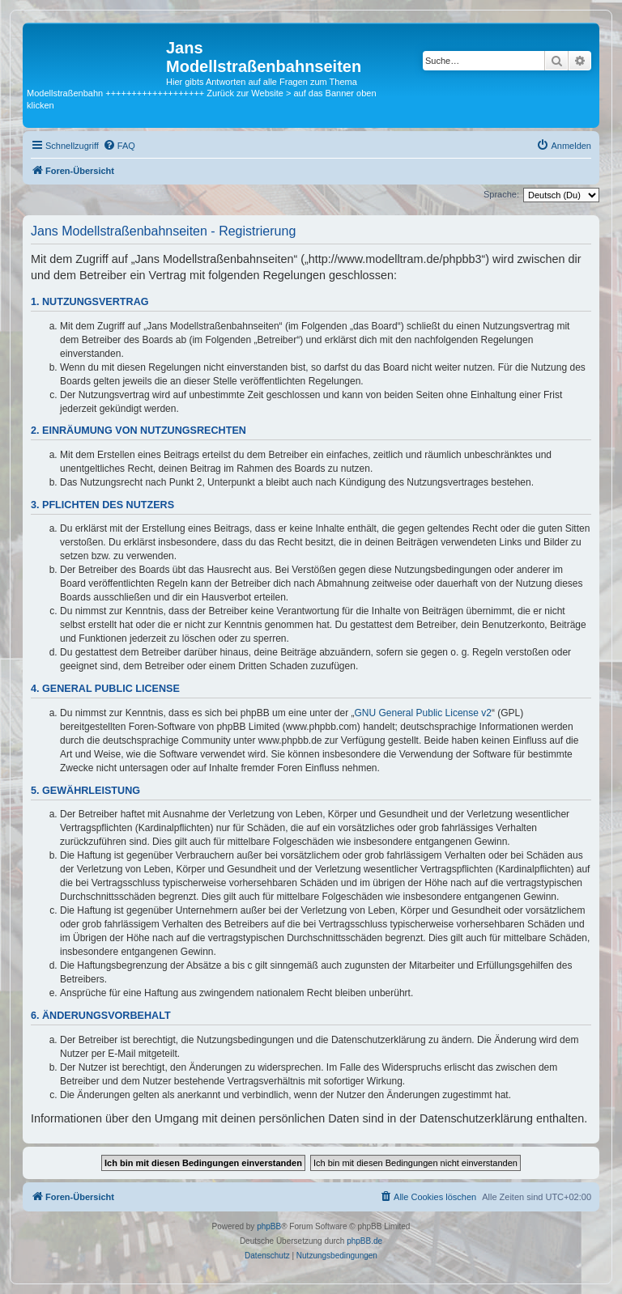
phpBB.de (364, 1241)
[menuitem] (119, 145)
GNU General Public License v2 (423, 713)
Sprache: (501, 194)
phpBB (269, 1226)
